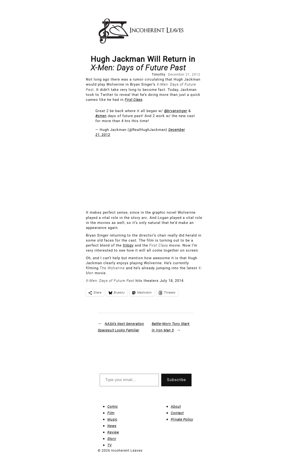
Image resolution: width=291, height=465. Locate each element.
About (176, 406)
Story (111, 439)
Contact (177, 413)
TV (109, 445)
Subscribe (176, 379)
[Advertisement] (145, 174)
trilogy (128, 245)
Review (113, 432)
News (111, 426)
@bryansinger (175, 111)
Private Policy (182, 419)
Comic (112, 406)
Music (112, 419)
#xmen (101, 116)
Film (110, 413)
